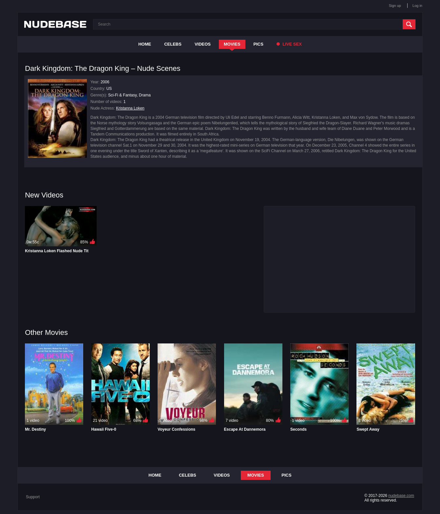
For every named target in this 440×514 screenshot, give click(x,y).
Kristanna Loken (130, 108)
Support (33, 497)
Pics (258, 44)
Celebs (173, 44)
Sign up (395, 6)
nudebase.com (401, 495)
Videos (203, 44)
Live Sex (289, 44)
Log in (417, 6)
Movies (232, 44)
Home (144, 44)
